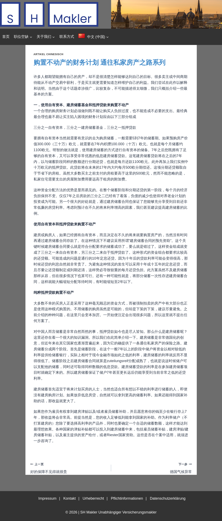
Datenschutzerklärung (167, 498)
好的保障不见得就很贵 (68, 467)
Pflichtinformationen (127, 498)
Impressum (47, 498)
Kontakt (69, 498)
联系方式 (66, 37)
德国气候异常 (153, 467)
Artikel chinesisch (48, 54)
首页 (6, 37)
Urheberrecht (93, 498)
